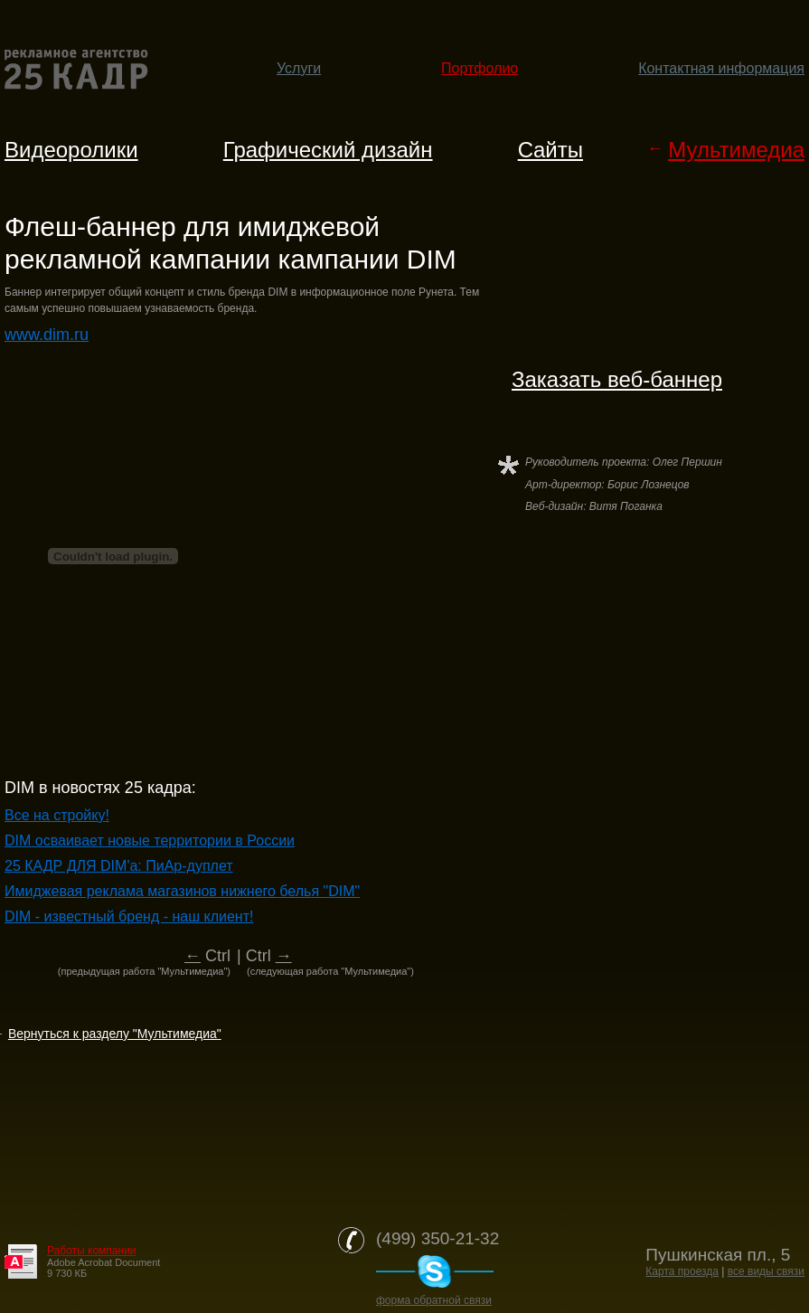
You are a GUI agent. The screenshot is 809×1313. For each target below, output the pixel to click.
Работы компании (91, 1250)
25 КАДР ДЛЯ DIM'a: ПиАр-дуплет (119, 866)
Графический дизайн (328, 149)
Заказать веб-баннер (617, 379)
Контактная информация (721, 68)
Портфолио (479, 68)
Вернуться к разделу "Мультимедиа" (114, 1033)
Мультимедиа (736, 149)
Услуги (299, 68)
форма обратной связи (434, 1300)
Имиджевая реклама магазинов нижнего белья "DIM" (182, 891)
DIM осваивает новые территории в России (150, 840)
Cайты (550, 149)
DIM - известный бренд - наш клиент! (129, 916)
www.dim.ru (47, 335)
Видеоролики (71, 149)
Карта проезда (682, 1271)
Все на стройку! (57, 815)
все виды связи (766, 1271)
